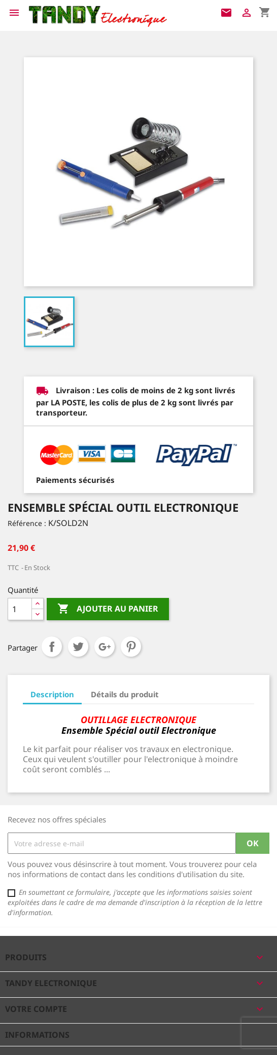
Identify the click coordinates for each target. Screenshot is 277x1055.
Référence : (27, 523)
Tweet (78, 646)
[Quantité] (20, 609)
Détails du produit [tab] (125, 694)
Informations (37, 1034)
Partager (52, 646)
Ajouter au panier (107, 609)
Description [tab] (52, 694)
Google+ (104, 646)
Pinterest (131, 646)
